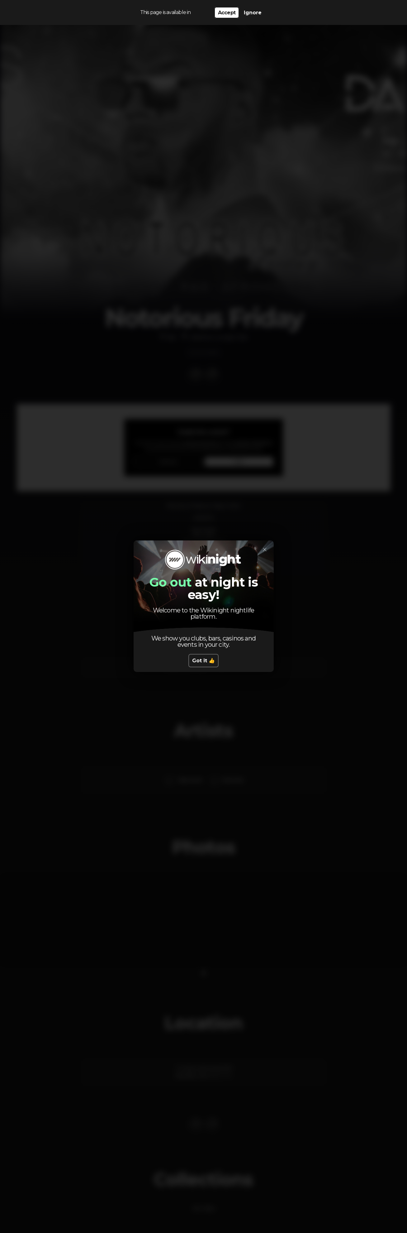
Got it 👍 (203, 661)
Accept (226, 13)
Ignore (253, 13)
